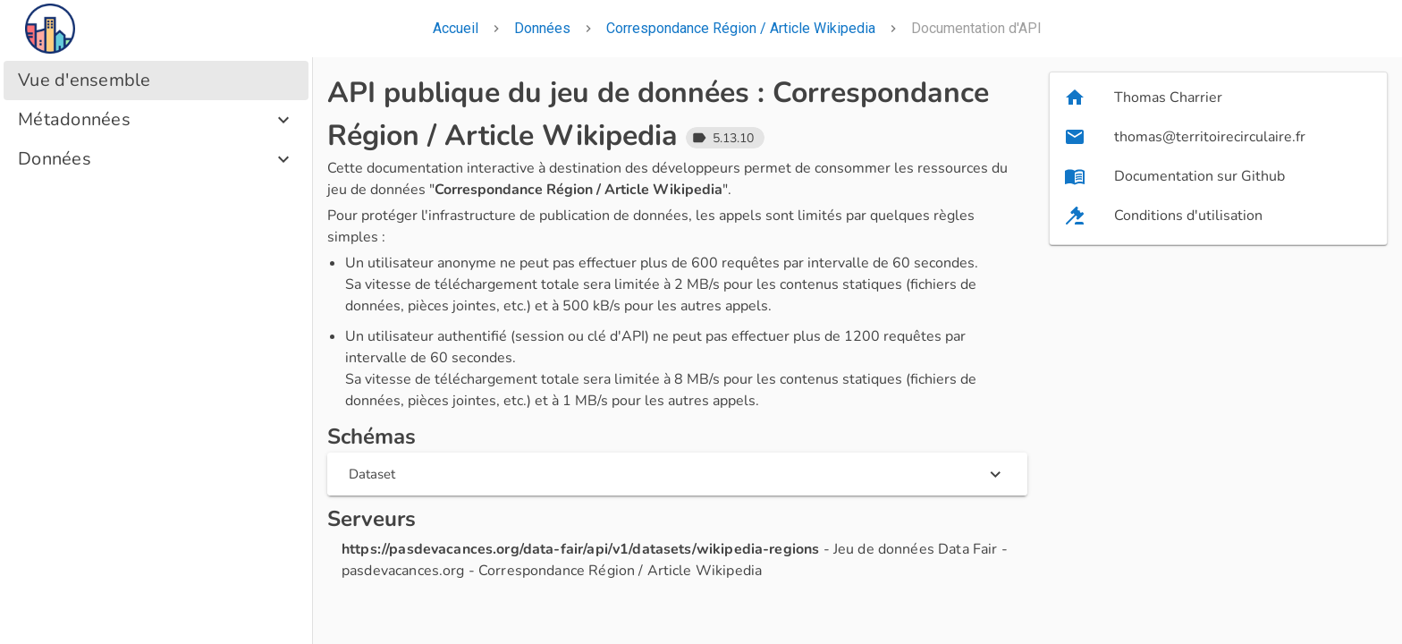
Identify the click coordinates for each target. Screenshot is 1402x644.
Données (542, 28)
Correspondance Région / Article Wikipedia (740, 28)
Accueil (455, 28)
